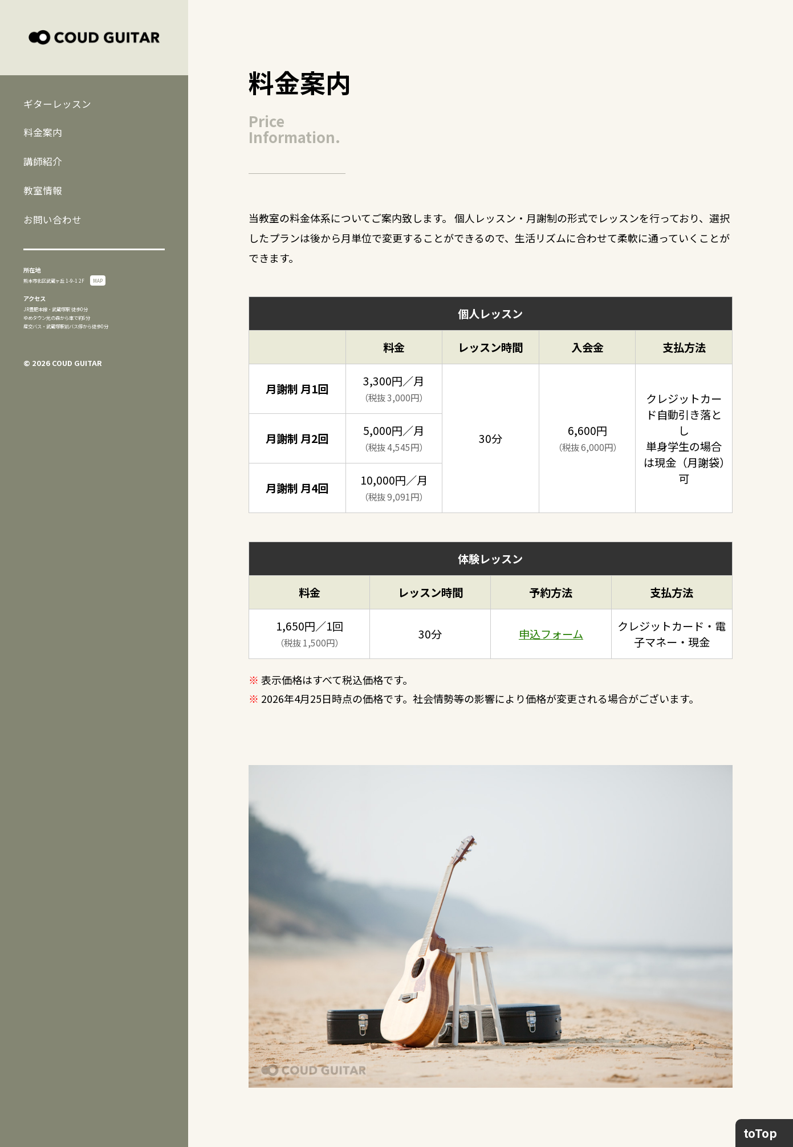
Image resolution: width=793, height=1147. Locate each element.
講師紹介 (42, 161)
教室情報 (42, 190)
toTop (760, 1132)
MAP (98, 280)
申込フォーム (551, 634)
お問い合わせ (52, 219)
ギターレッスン (57, 104)
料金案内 (42, 132)
